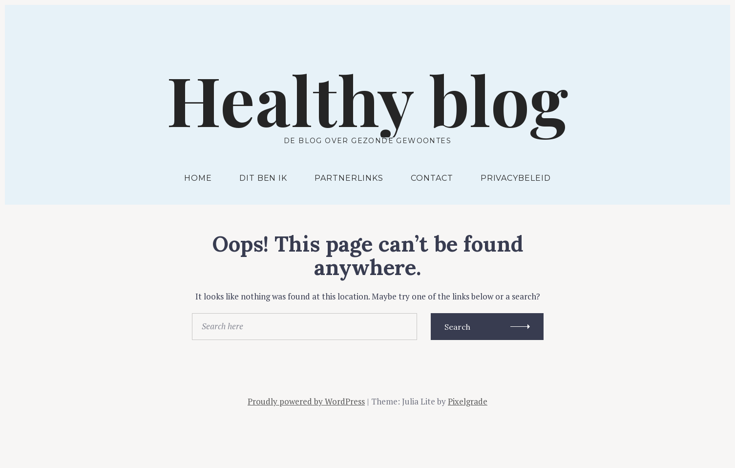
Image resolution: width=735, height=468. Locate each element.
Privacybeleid (516, 178)
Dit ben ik (263, 178)
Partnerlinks (349, 178)
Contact (432, 178)
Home (198, 178)
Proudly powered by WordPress (306, 401)
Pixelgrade (467, 401)
